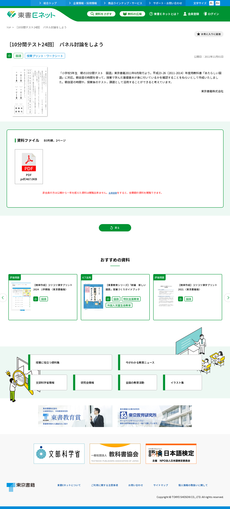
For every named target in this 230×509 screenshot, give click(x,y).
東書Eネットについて (70, 485)
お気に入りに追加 (208, 35)
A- (211, 3)
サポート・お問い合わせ (165, 3)
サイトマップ (171, 485)
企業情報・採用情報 (83, 3)
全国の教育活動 (138, 388)
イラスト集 (180, 388)
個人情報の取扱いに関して (207, 485)
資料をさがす (101, 14)
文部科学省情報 (48, 388)
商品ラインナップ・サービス (123, 3)
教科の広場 (132, 14)
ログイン (211, 14)
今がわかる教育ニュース (144, 368)
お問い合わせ (144, 485)
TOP (9, 27)
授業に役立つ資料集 (51, 368)
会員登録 (191, 14)
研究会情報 (90, 388)
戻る (115, 231)
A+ (217, 3)
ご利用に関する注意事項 (110, 485)
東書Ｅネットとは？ (164, 14)
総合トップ (48, 3)
